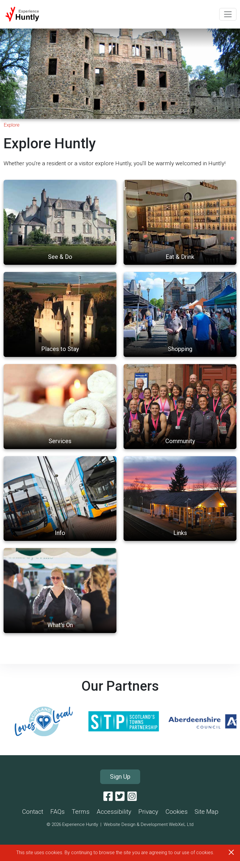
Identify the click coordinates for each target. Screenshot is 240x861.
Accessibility (114, 811)
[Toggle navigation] (227, 14)
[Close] (231, 852)
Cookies (176, 811)
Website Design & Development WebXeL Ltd (148, 824)
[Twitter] (119, 796)
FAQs (57, 811)
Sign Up (120, 776)
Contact (32, 811)
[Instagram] (132, 796)
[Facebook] (108, 796)
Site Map (206, 811)
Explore (12, 125)
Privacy (148, 811)
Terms (80, 811)
